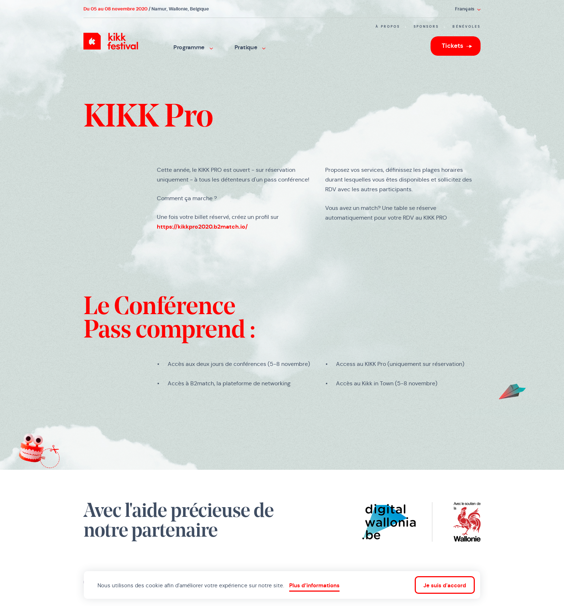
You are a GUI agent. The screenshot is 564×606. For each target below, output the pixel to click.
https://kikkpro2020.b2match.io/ (202, 226)
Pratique (250, 47)
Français (468, 9)
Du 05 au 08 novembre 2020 (115, 9)
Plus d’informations (314, 585)
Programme (193, 47)
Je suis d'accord (444, 585)
